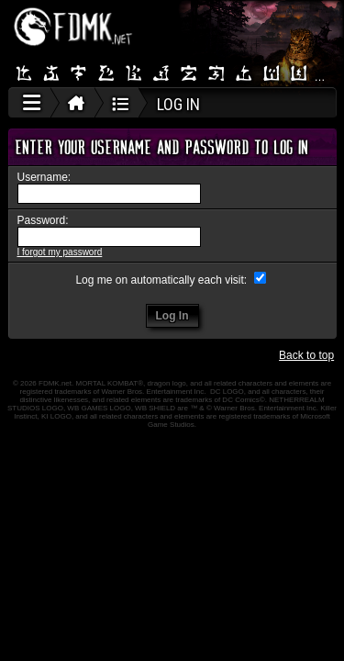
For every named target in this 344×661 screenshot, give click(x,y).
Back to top (306, 355)
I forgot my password (60, 252)
